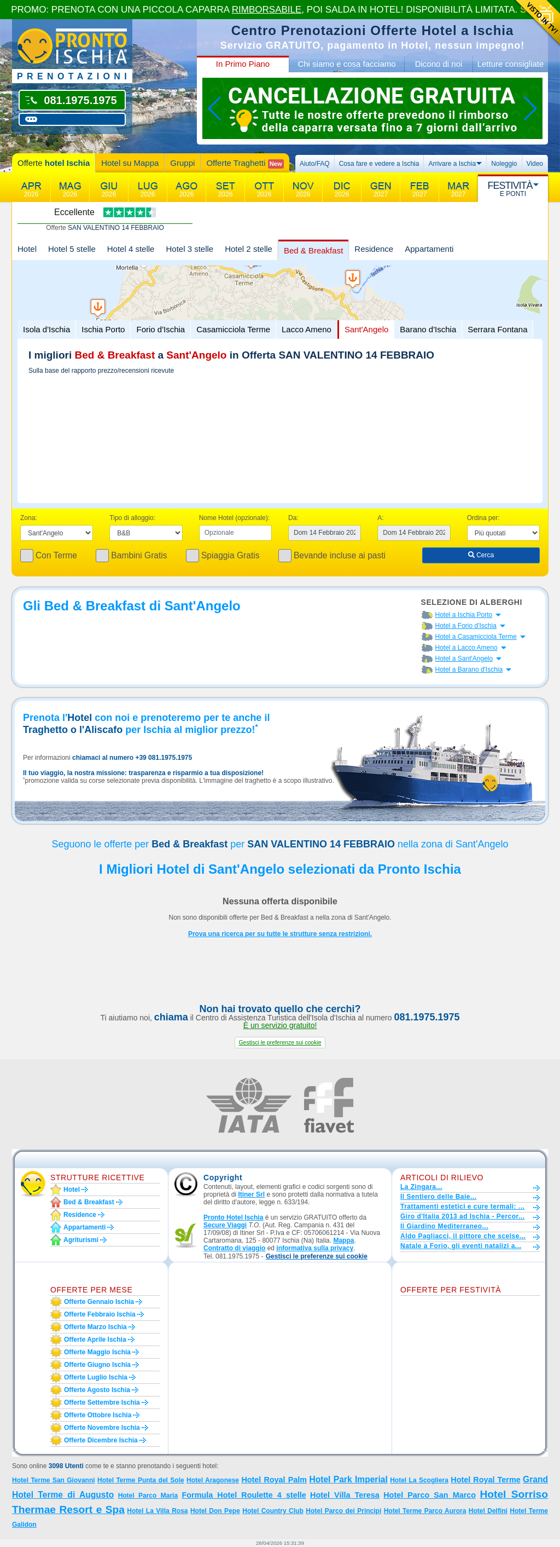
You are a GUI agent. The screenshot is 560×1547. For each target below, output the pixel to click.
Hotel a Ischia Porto (464, 615)
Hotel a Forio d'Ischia (466, 626)
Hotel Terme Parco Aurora (425, 1511)
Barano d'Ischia (428, 329)
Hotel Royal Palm (274, 1479)
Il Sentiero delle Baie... (438, 1196)
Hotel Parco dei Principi (343, 1511)
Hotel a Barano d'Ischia (469, 669)
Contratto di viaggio (234, 1248)
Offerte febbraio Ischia (100, 1314)
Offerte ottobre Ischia (97, 1415)
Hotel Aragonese (212, 1480)
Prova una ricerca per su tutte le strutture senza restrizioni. (280, 934)
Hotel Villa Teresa (345, 1495)
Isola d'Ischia (46, 329)
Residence (373, 248)
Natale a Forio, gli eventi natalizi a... (460, 1246)
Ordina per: (483, 518)
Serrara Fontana (497, 329)
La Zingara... (421, 1187)
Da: (293, 518)
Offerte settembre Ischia (102, 1402)
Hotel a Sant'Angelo (464, 658)
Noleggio (504, 164)
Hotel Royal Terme (485, 1479)
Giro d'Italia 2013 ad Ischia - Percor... (462, 1216)
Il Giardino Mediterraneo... (444, 1226)
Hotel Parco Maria (148, 1495)
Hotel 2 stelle (248, 248)
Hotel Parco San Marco (429, 1495)
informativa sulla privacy (314, 1248)
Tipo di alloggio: (132, 518)
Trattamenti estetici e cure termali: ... (462, 1206)
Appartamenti (429, 248)
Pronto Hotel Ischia (233, 1217)
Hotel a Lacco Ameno (466, 647)
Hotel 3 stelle (189, 248)
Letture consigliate (510, 63)
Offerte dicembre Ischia (101, 1440)
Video (535, 164)
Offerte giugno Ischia (97, 1365)
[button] (280, 1042)
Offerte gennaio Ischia (99, 1302)
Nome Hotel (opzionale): (234, 518)
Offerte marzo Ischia (95, 1327)
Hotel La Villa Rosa (157, 1511)
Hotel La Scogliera (419, 1480)
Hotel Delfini (488, 1511)
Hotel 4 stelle (131, 248)
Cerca (481, 555)
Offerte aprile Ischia (95, 1339)
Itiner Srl (251, 1194)
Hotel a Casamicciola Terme (476, 636)
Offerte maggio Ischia (97, 1352)
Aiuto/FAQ (315, 164)
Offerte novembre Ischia (102, 1427)
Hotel (27, 248)
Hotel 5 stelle (72, 248)
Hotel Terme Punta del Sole (140, 1480)
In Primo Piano (243, 63)
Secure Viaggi (225, 1225)
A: (380, 518)
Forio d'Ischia (160, 329)
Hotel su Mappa (130, 163)
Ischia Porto (103, 329)
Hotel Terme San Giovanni (53, 1480)
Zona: (28, 518)
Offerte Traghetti (244, 163)
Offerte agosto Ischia (97, 1390)
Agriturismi (80, 1240)
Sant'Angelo (366, 329)
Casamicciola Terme (233, 329)
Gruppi (182, 163)
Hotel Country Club (273, 1511)
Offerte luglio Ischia (95, 1377)
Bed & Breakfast (313, 250)
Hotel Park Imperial (348, 1479)
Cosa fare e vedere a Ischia (379, 164)
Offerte (54, 163)
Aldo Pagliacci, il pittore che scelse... (463, 1236)
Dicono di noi (439, 63)
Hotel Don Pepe (215, 1511)
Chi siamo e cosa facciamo (346, 63)
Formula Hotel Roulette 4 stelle (244, 1495)
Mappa (343, 1240)
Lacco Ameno (306, 329)
